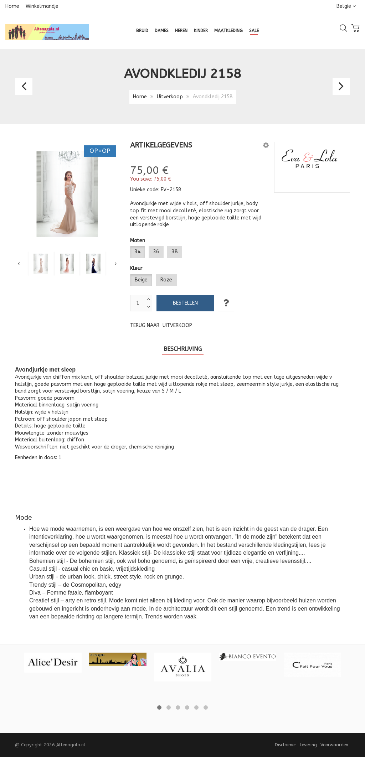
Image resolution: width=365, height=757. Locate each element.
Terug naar (161, 325)
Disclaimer (285, 744)
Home (12, 6)
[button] (266, 145)
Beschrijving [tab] (183, 349)
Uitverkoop (170, 97)
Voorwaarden (334, 744)
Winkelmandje (42, 6)
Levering (308, 744)
